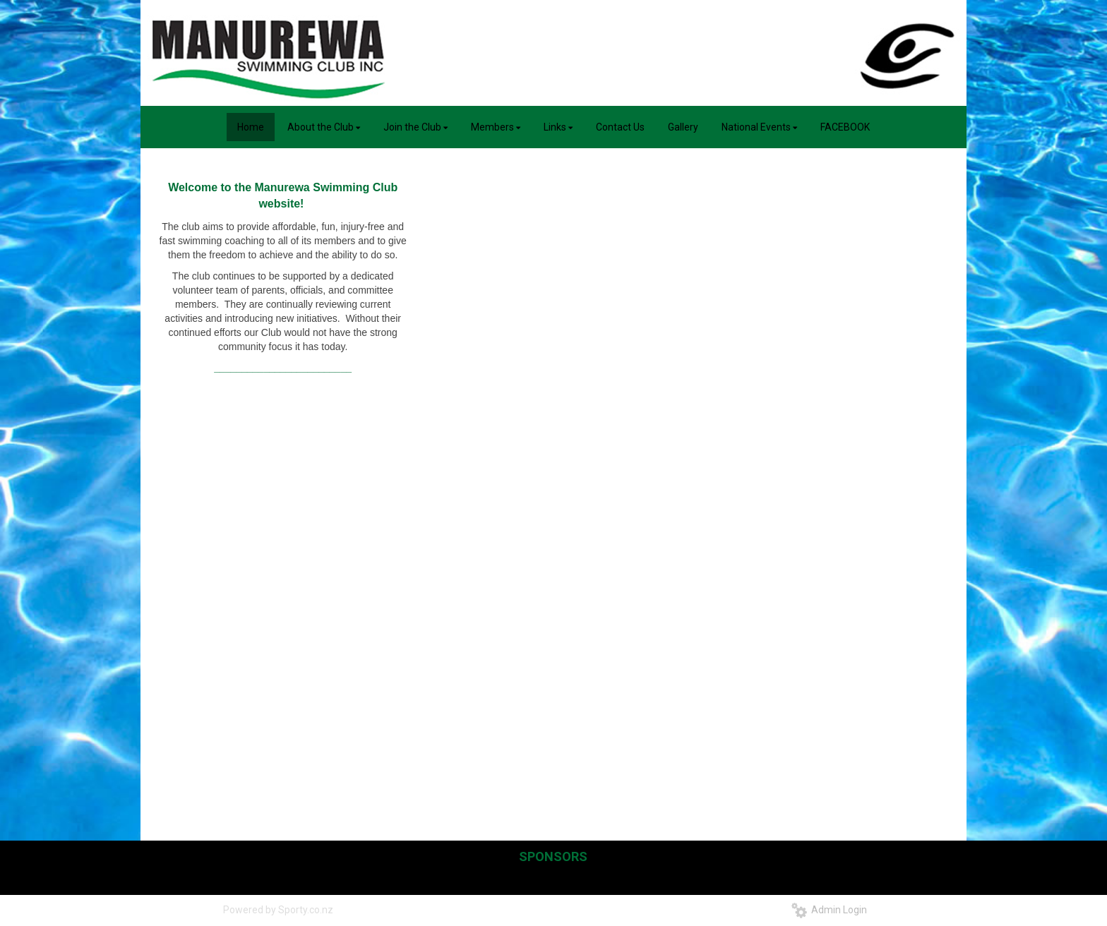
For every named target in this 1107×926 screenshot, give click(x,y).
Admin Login (829, 909)
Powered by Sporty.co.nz (278, 909)
